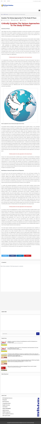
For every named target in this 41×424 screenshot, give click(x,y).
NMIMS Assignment (6, 412)
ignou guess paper (6, 415)
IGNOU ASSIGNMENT (7, 408)
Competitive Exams (7, 403)
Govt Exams (5, 406)
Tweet (5, 255)
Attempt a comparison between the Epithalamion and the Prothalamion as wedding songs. (22, 342)
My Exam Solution (16, 422)
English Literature (6, 405)
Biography (5, 399)
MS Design (32, 422)
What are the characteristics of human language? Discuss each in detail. (22, 366)
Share (12, 255)
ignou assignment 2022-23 (8, 413)
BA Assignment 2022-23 (7, 398)
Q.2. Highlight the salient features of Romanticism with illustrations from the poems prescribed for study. (23, 348)
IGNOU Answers (6, 410)
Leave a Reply (23, 20)
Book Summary (6, 401)
